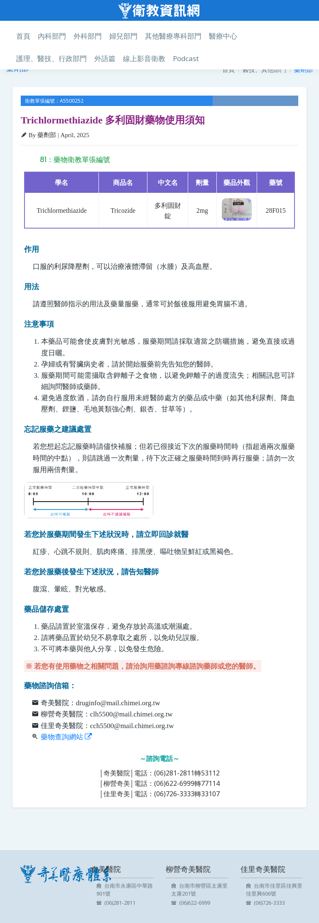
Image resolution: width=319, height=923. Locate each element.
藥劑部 (303, 69)
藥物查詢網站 (66, 737)
